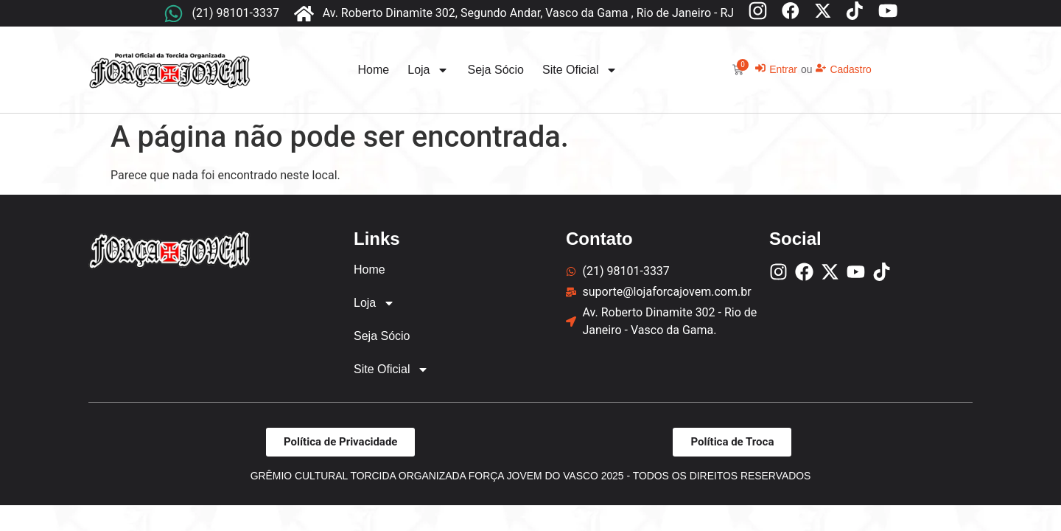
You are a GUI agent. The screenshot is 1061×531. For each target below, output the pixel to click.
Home (374, 69)
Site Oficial (579, 70)
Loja (428, 70)
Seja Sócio (495, 69)
